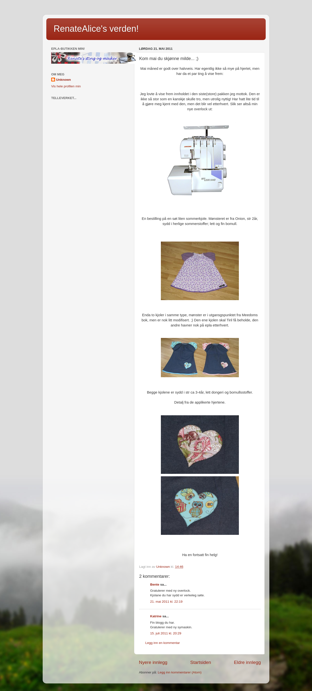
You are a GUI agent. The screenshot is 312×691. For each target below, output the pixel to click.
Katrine (156, 616)
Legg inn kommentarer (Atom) (179, 672)
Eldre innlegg (247, 662)
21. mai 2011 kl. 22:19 (166, 601)
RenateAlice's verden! (96, 29)
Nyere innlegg (153, 662)
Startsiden (200, 662)
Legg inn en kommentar (162, 643)
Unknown (63, 79)
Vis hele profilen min (66, 86)
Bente (154, 584)
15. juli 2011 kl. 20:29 (165, 633)
